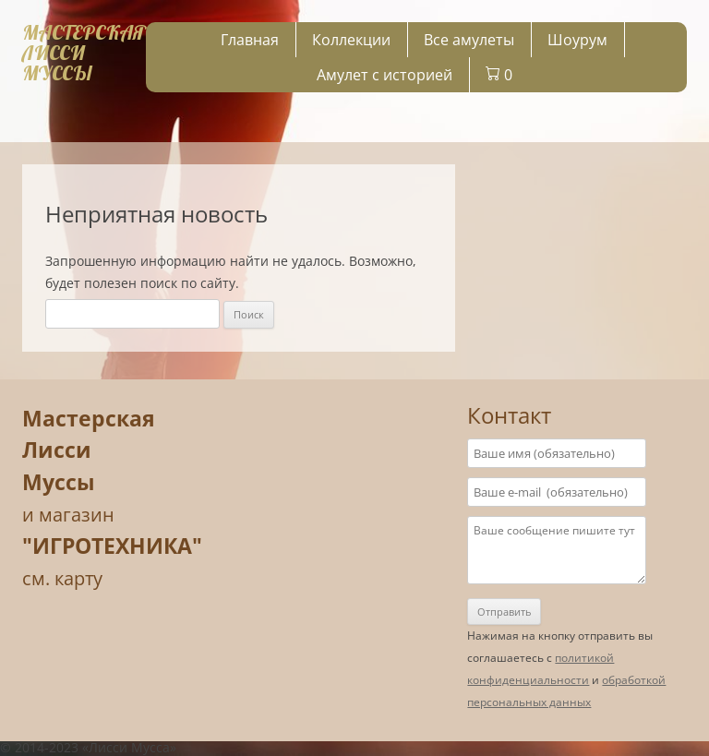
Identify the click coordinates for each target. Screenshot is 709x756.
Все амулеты (469, 40)
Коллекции (351, 40)
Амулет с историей (384, 75)
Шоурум (577, 40)
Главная (250, 40)
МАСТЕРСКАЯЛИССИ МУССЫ (84, 52)
